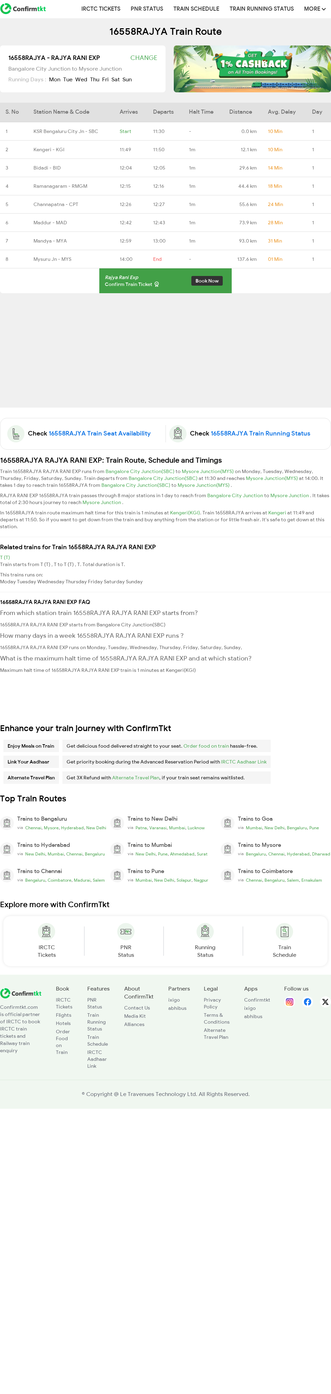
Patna (141, 828)
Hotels (63, 1023)
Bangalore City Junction (235, 495)
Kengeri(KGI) (185, 512)
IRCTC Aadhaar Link (244, 762)
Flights (63, 1015)
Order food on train (206, 746)
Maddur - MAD (50, 222)
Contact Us (137, 1008)
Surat (202, 854)
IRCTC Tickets (100, 9)
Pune (314, 828)
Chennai (33, 828)
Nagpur (201, 880)
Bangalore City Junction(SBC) (140, 471)
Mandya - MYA (50, 241)
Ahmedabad (182, 854)
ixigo (174, 1000)
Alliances (134, 1024)
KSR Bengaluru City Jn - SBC (65, 131)
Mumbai (177, 828)
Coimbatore (59, 880)
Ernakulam (311, 880)
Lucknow (196, 828)
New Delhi (96, 828)
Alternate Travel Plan (135, 777)
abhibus (177, 1008)
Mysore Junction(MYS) (208, 471)
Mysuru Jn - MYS (52, 259)
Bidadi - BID (47, 168)
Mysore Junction (290, 495)
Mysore (51, 828)
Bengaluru (297, 828)
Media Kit (135, 1016)
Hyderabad (72, 828)
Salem (99, 880)
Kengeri (277, 512)
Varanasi (158, 828)
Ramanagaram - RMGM (60, 186)
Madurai (82, 880)
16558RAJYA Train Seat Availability (100, 433)
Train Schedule (196, 9)
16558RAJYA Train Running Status (260, 433)
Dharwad (321, 854)
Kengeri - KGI (48, 149)
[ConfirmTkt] (20, 993)
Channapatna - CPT (55, 204)
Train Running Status (262, 9)
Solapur (184, 880)
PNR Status (147, 9)
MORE (315, 9)
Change (143, 57)
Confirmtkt (257, 1000)
